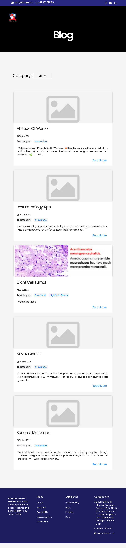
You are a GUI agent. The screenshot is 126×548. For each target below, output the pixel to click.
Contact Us (42, 516)
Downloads (42, 526)
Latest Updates (44, 521)
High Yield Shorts (59, 300)
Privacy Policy (72, 507)
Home (40, 507)
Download (40, 300)
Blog (67, 521)
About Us (41, 512)
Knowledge (41, 146)
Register (69, 516)
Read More (99, 165)
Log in (68, 512)
